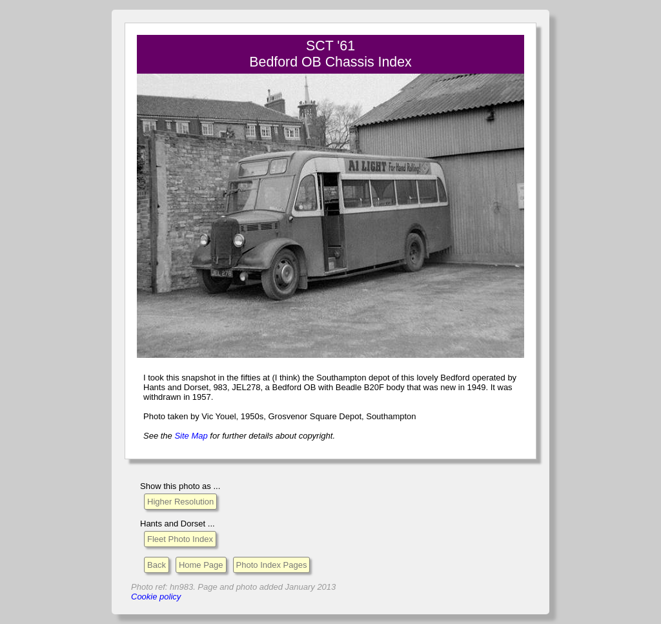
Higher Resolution (180, 501)
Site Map (190, 436)
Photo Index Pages (271, 565)
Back (156, 565)
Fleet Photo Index (180, 539)
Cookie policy (156, 596)
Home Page (201, 565)
